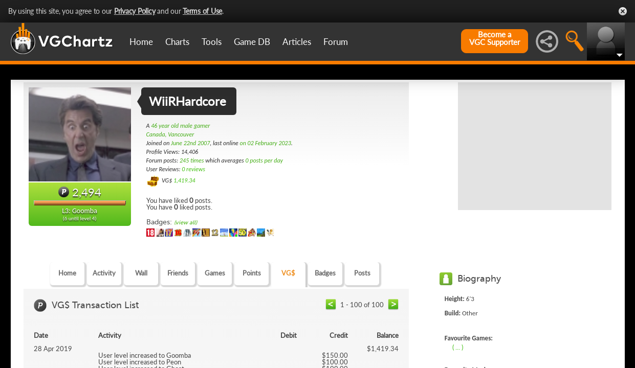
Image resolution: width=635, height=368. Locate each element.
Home (141, 41)
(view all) (185, 222)
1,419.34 (184, 180)
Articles (296, 41)
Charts (177, 41)
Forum (335, 41)
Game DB (252, 41)
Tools (212, 41)
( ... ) (457, 347)
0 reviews (193, 169)
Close (623, 11)
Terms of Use (202, 11)
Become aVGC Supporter (494, 38)
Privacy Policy (135, 11)
